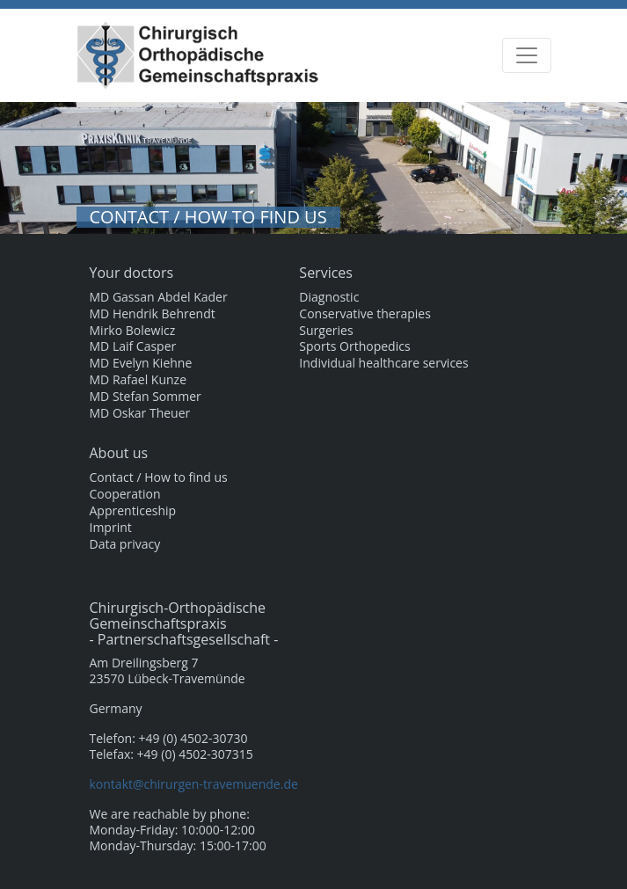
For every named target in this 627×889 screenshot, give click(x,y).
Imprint (111, 528)
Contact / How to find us (159, 477)
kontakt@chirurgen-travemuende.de (194, 784)
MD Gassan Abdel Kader (159, 297)
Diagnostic (329, 297)
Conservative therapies (364, 314)
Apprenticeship (133, 511)
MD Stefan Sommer (145, 396)
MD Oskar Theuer (140, 413)
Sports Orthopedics (354, 346)
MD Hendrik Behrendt (152, 314)
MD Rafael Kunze (138, 380)
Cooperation (125, 494)
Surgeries (326, 331)
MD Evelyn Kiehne (141, 363)
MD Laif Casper (133, 346)
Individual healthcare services (383, 363)
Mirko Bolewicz (133, 331)
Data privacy (125, 544)
